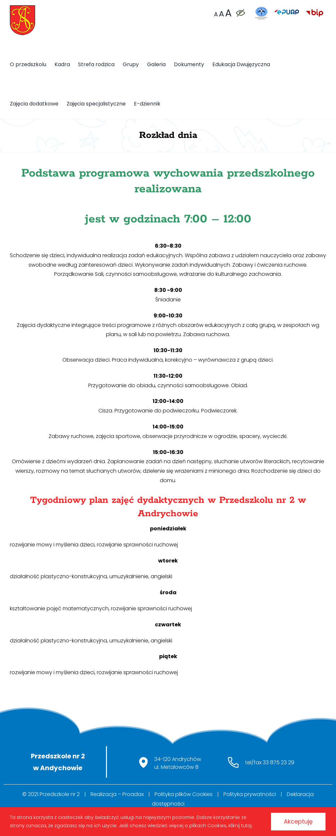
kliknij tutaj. (240, 825)
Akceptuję (298, 821)
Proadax (133, 794)
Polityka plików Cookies (184, 794)
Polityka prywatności (249, 794)
